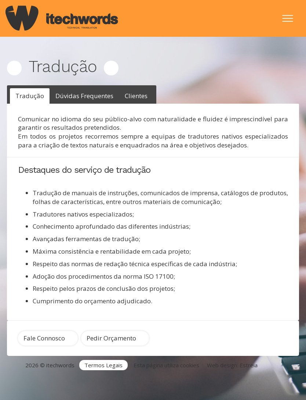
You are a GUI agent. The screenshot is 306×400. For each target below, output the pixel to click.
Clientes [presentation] (136, 96)
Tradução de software (146, 386)
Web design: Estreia (232, 365)
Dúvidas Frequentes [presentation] (84, 96)
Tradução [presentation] (29, 96)
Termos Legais (103, 365)
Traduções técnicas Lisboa (76, 386)
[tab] (30, 96)
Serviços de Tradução (118, 378)
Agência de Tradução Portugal (47, 378)
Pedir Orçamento (111, 338)
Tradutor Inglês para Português (192, 378)
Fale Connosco (44, 338)
